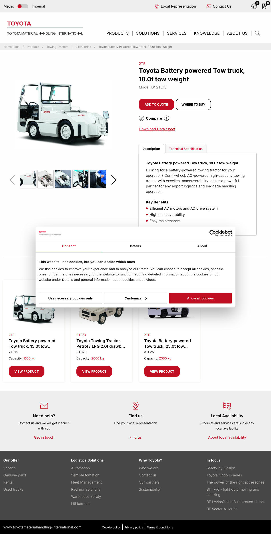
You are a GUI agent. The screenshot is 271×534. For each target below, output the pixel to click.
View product (26, 371)
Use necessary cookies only (70, 298)
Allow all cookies (200, 298)
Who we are (149, 468)
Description (151, 149)
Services (177, 33)
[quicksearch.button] (257, 33)
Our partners (149, 482)
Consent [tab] (69, 246)
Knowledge (207, 33)
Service (9, 468)
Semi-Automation (85, 475)
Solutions (148, 33)
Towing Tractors (57, 46)
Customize (136, 298)
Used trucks (13, 489)
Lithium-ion (80, 503)
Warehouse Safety (86, 496)
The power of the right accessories (235, 482)
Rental (8, 482)
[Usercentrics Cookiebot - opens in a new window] (212, 233)
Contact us (148, 475)
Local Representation (175, 6)
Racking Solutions (85, 489)
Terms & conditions (160, 527)
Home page (12, 46)
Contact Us (219, 6)
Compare (154, 118)
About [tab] (202, 246)
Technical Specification (186, 149)
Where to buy (193, 104)
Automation (80, 468)
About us (237, 33)
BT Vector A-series (222, 509)
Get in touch (44, 437)
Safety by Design (221, 468)
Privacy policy (133, 527)
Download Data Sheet (157, 129)
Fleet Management (86, 482)
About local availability (227, 437)
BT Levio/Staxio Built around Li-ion (235, 502)
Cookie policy (111, 527)
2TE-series (83, 46)
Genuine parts (14, 475)
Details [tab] (135, 246)
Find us (135, 437)
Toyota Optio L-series (224, 475)
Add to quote (156, 104)
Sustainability (150, 489)
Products (117, 33)
